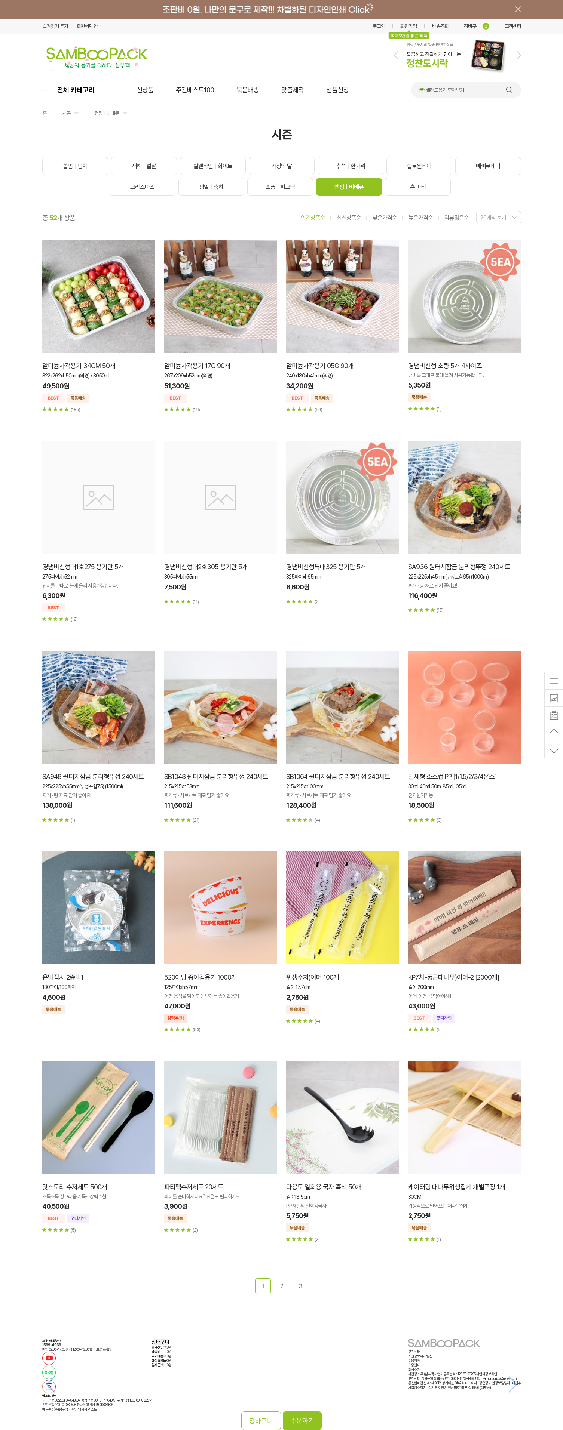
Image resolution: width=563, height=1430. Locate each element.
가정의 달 (281, 166)
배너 (281, 9)
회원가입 (408, 26)
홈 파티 (418, 187)
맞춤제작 (292, 90)
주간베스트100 (195, 90)
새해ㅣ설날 (144, 166)
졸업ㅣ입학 (75, 166)
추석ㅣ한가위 (350, 166)
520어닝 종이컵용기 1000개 (200, 977)
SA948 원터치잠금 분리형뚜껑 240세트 (93, 776)
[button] (396, 55)
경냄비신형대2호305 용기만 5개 (206, 567)
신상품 (145, 90)
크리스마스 (142, 187)
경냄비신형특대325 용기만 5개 (326, 567)
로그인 (379, 26)
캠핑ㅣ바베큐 (106, 113)
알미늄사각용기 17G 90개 (197, 366)
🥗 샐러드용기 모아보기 (441, 90)
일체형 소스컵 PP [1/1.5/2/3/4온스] (452, 776)
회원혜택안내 (89, 26)
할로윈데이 (419, 166)
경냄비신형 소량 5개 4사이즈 (445, 366)
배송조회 (440, 26)
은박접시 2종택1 (62, 977)
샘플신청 (337, 90)
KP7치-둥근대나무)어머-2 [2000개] (453, 977)
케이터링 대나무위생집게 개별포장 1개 (456, 1187)
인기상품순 (313, 217)
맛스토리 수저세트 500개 (74, 1187)
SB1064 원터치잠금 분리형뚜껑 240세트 (338, 776)
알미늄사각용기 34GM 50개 (78, 366)
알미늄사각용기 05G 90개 (320, 366)
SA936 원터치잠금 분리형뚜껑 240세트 (459, 567)
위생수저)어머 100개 (312, 977)
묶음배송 (247, 90)
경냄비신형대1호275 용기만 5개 (83, 567)
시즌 (66, 113)
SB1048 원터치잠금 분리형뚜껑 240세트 (216, 776)
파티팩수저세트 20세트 (193, 1187)
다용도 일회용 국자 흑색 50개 (323, 1187)
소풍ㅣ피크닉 (280, 187)
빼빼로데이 (488, 166)
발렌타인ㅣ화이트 (212, 166)
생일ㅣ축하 (211, 187)
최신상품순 (349, 217)
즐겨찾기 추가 (55, 26)
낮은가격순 (385, 217)
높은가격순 (421, 217)
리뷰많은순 (456, 217)
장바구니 (476, 26)
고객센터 (513, 26)
